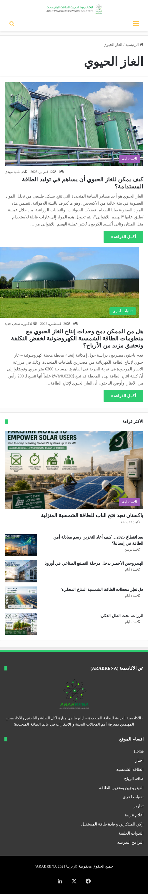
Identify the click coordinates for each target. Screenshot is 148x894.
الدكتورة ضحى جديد (19, 324)
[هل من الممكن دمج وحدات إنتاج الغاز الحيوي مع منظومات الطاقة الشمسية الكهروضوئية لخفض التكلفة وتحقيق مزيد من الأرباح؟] (69, 282)
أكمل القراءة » (123, 237)
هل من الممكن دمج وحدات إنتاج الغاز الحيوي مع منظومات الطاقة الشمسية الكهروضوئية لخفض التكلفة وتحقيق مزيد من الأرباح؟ (77, 338)
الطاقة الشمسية (130, 769)
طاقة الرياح (134, 778)
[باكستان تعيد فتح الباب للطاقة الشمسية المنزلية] (74, 470)
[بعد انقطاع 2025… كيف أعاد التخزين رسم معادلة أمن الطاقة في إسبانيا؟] (21, 545)
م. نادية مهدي (14, 172)
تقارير (139, 806)
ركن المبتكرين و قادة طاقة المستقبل (112, 824)
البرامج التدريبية (130, 842)
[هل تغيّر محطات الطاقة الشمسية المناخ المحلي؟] (21, 597)
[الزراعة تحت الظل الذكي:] (21, 624)
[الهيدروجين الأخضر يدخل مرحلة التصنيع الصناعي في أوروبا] (21, 571)
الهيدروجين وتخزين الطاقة (121, 788)
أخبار (139, 760)
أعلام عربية (134, 815)
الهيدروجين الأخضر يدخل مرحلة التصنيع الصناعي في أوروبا (94, 563)
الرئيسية (134, 44)
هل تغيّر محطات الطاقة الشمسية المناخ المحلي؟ (102, 589)
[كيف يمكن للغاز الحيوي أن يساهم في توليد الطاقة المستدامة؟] (74, 124)
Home (139, 751)
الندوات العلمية (131, 833)
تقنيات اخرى (133, 797)
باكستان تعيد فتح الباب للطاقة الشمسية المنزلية (92, 515)
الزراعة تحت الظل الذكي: (121, 616)
